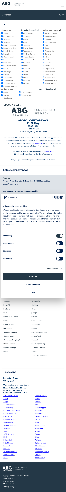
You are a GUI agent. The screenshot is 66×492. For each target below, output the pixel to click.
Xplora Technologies (39, 356)
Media (5, 92)
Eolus (47, 48)
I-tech (47, 60)
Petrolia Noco (50, 72)
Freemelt (6, 446)
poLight (34, 313)
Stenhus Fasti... (51, 78)
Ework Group (8, 51)
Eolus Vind (7, 440)
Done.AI (6, 305)
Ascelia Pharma (51, 33)
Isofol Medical (28, 60)
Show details (52, 268)
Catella (25, 39)
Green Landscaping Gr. (12, 340)
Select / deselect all (29, 30)
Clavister (6, 42)
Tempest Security (38, 348)
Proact (25, 75)
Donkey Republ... (9, 45)
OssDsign (7, 72)
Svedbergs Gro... (51, 81)
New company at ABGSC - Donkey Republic (20, 191)
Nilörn (25, 66)
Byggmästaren (50, 36)
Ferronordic (49, 51)
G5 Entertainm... (29, 54)
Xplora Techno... (51, 83)
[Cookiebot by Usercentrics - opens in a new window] (52, 197)
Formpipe (7, 54)
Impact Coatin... (29, 57)
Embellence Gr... (9, 48)
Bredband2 (7, 416)
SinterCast (7, 78)
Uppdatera (8, 98)
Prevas (6, 75)
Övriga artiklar (26, 95)
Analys (6, 95)
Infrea (47, 57)
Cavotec (48, 39)
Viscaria (26, 83)
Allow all (33, 276)
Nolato (47, 66)
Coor (25, 42)
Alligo (5, 33)
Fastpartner (27, 51)
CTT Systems (50, 42)
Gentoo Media (8, 57)
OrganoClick (49, 69)
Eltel (46, 45)
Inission (6, 60)
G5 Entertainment (10, 332)
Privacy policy (9, 487)
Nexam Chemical (9, 66)
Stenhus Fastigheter (39, 332)
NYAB (5, 69)
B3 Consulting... (9, 36)
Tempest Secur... (9, 83)
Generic (48, 54)
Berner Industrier (10, 414)
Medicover (27, 63)
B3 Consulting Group (11, 411)
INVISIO (38, 402)
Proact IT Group (37, 321)
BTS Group (27, 36)
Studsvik (26, 81)
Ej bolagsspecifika (10, 86)
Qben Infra (49, 75)
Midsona (48, 63)
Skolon (25, 78)
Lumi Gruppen (9, 63)
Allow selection (33, 284)
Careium (6, 39)
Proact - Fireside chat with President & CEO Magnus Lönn (26, 181)
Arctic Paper (28, 33)
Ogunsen (26, 69)
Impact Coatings (9, 348)
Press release (26, 92)
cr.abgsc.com (38, 143)
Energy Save (28, 48)
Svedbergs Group (38, 344)
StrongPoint (8, 81)
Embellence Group (10, 317)
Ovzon (25, 72)
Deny (33, 292)
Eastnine (26, 45)
